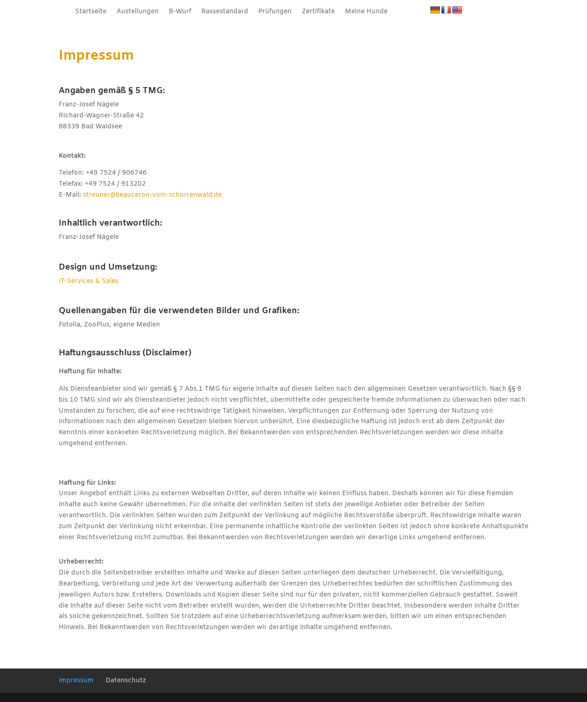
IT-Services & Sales (88, 281)
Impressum (76, 680)
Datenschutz (125, 680)
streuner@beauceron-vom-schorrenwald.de (152, 195)
